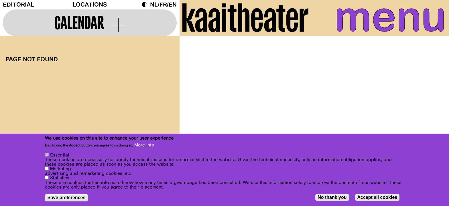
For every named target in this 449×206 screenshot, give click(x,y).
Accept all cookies (377, 197)
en (173, 4)
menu (390, 17)
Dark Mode (146, 4)
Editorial (18, 4)
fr (163, 4)
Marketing (60, 169)
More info (144, 145)
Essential (59, 155)
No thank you (332, 197)
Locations (90, 4)
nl (154, 4)
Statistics (59, 178)
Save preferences (67, 197)
